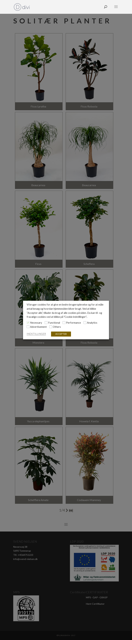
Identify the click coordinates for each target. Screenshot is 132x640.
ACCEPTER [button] (61, 334)
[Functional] (46, 322)
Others (57, 326)
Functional (54, 322)
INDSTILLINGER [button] (36, 333)
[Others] (50, 326)
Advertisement (38, 326)
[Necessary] (28, 322)
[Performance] (64, 322)
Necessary (36, 322)
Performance (73, 322)
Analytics (92, 322)
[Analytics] (85, 322)
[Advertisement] (28, 326)
